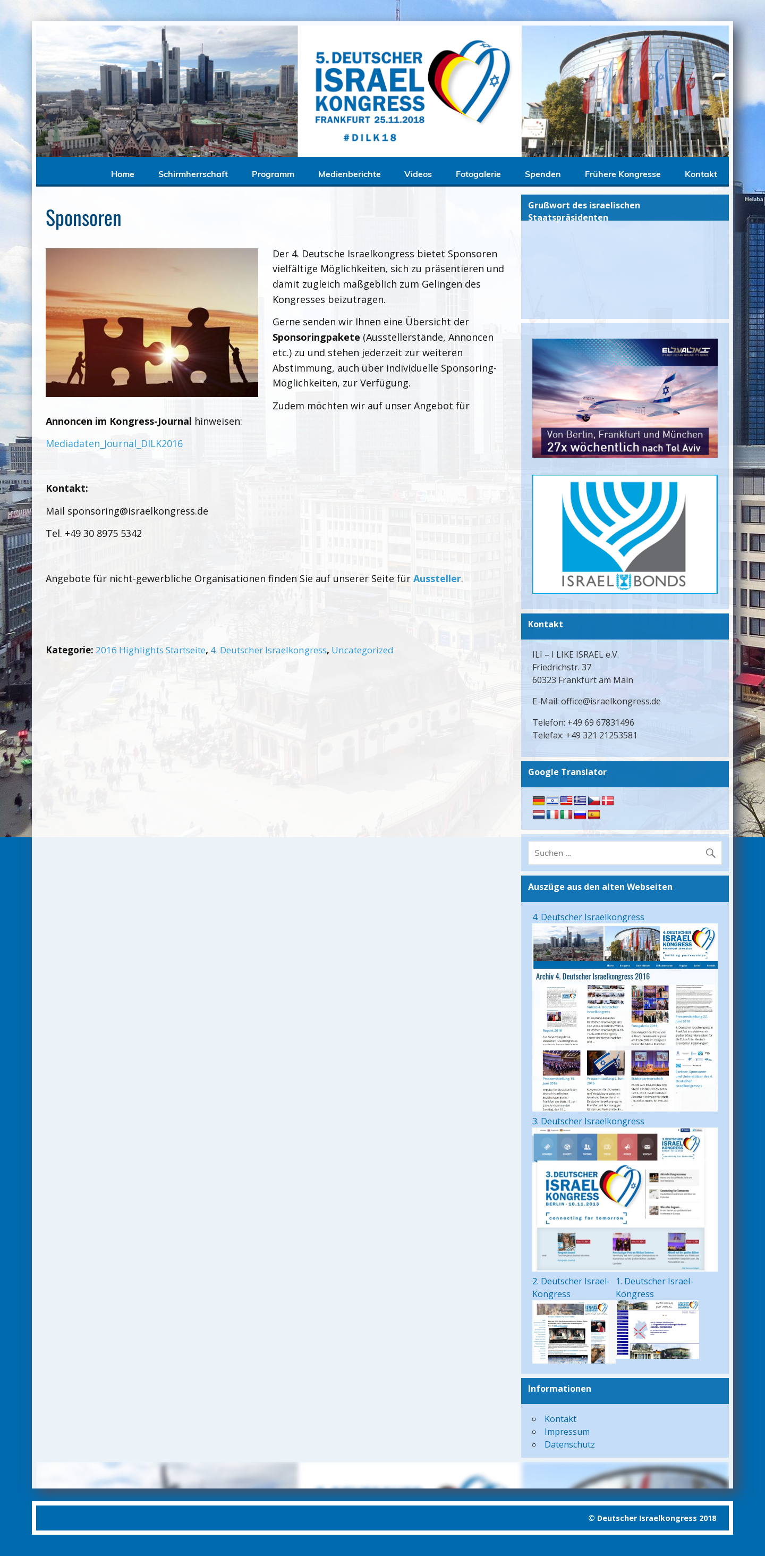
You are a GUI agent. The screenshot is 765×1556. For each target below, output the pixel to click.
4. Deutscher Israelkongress (268, 650)
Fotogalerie (478, 174)
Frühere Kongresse (623, 174)
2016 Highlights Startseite (151, 650)
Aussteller (437, 578)
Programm (273, 174)
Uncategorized (363, 650)
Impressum (567, 1431)
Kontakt (701, 174)
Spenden (543, 174)
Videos (418, 174)
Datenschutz (570, 1444)
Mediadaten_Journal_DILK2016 (114, 443)
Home (122, 174)
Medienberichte (349, 174)
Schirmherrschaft (193, 174)
